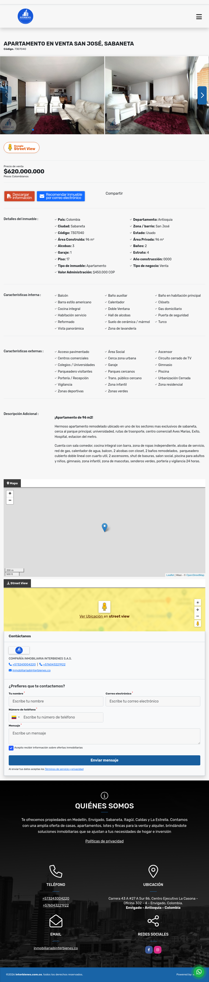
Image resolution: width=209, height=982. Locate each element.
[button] (33, 130)
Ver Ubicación (92, 616)
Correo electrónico (119, 693)
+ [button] (9, 493)
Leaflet (170, 575)
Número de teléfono (23, 709)
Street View (22, 147)
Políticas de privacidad (104, 841)
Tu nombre (17, 693)
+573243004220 (24, 664)
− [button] (9, 500)
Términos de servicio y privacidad (64, 769)
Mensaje (15, 725)
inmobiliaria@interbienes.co (31, 670)
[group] (52, 95)
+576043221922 (54, 664)
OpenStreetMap (195, 575)
